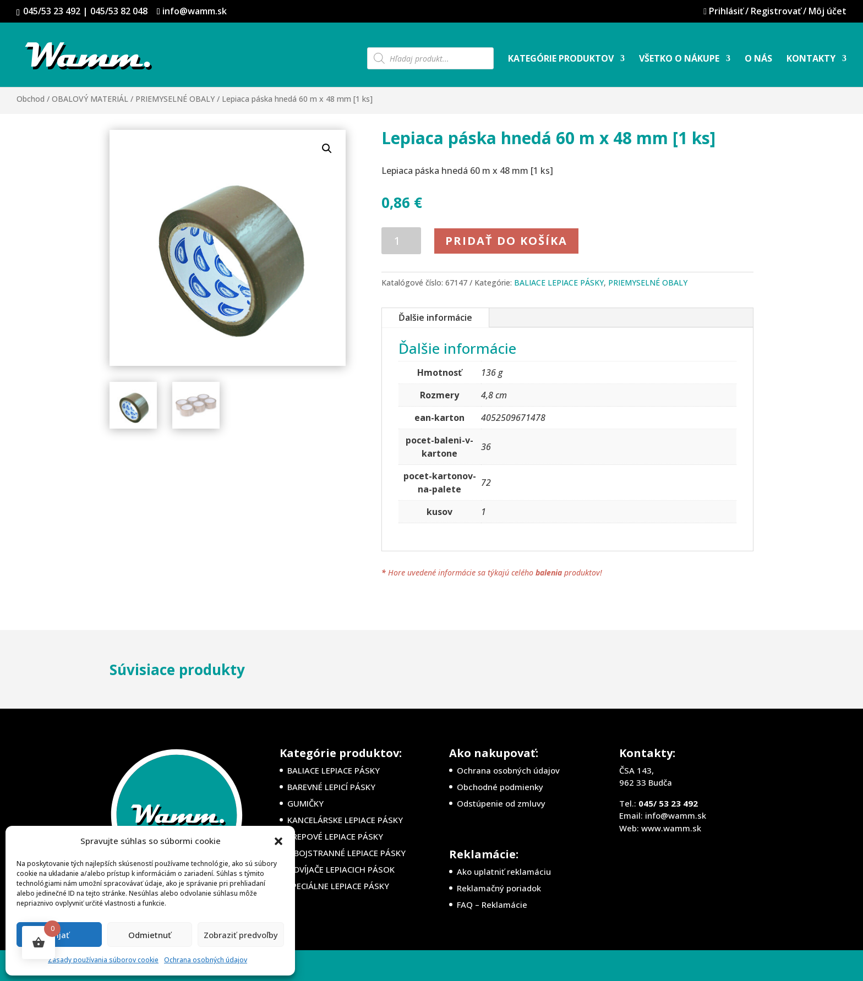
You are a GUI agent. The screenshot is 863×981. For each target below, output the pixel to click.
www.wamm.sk (671, 828)
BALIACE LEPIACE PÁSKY (559, 282)
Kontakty (810, 59)
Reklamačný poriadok (499, 888)
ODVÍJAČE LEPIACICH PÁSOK (341, 869)
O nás (758, 59)
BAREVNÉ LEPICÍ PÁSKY (331, 786)
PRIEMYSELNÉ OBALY (175, 99)
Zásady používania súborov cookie (103, 959)
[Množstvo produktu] (401, 240)
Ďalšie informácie (435, 317)
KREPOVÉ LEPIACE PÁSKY (335, 836)
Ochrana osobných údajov (205, 959)
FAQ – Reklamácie (492, 904)
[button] (278, 841)
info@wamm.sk (675, 815)
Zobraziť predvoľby (241, 934)
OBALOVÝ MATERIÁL (90, 99)
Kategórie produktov (561, 59)
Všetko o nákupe (679, 59)
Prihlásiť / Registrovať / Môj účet (768, 12)
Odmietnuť (149, 934)
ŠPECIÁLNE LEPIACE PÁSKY (338, 885)
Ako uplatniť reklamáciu (504, 871)
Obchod (31, 99)
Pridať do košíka (506, 240)
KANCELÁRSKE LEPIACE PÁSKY (345, 819)
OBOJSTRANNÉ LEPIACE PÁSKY (346, 852)
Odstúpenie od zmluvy (501, 803)
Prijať (58, 934)
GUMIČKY (305, 803)
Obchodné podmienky (500, 786)
